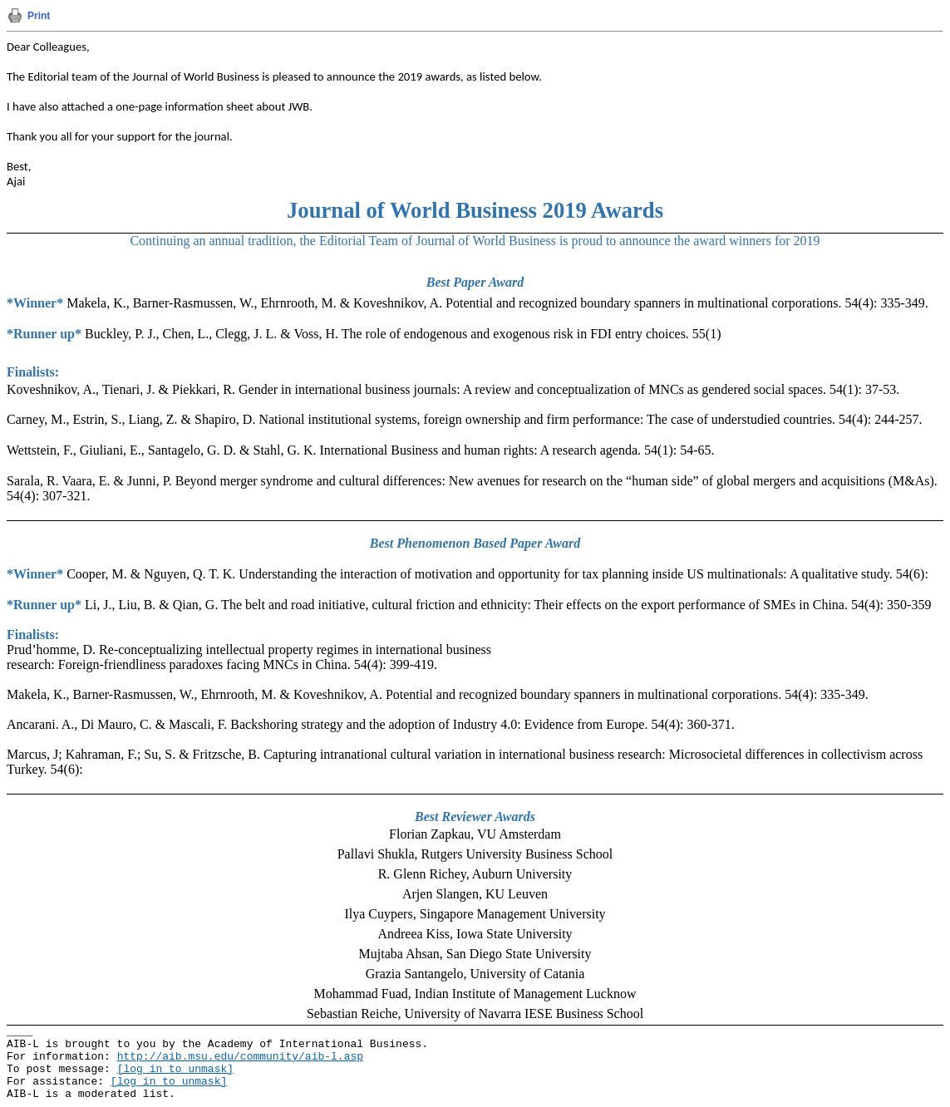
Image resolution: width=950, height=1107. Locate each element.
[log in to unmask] (175, 1069)
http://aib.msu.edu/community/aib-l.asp (240, 1056)
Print (38, 16)
